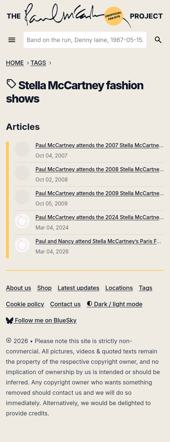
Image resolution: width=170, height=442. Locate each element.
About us (18, 287)
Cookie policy (25, 304)
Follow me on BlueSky (41, 320)
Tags (146, 287)
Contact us (65, 304)
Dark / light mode (114, 304)
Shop (44, 287)
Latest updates (78, 287)
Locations (119, 287)
